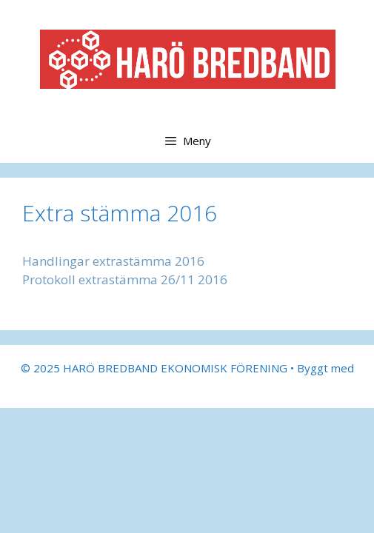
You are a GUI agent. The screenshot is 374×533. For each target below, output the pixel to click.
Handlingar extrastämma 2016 (113, 260)
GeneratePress (187, 385)
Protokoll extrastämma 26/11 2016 (124, 279)
